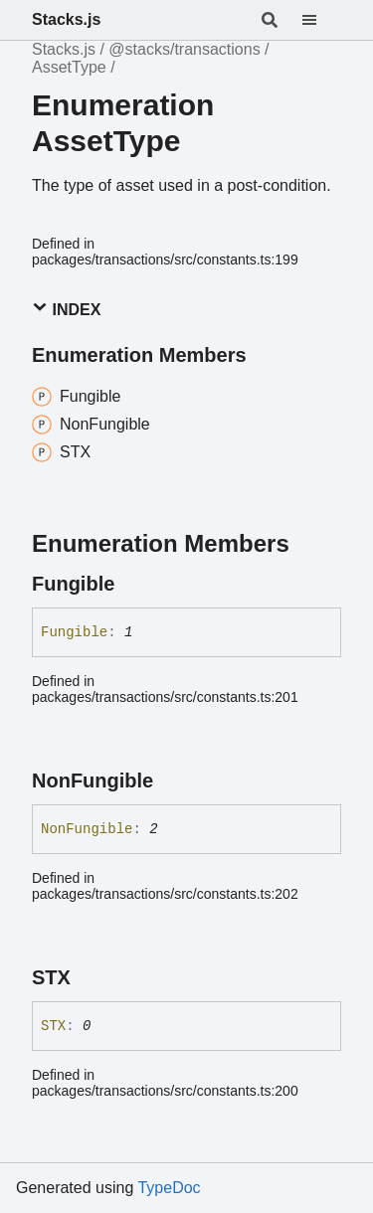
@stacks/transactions (184, 49)
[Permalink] (132, 584)
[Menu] (321, 20)
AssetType (69, 67)
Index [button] (66, 308)
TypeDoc (168, 1187)
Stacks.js (66, 19)
